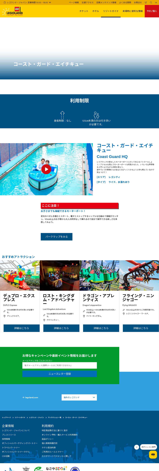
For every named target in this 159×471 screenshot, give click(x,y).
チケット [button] (83, 11)
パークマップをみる (56, 236)
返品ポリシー (48, 439)
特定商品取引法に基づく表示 (55, 430)
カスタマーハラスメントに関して (57, 456)
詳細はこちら (21, 328)
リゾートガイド (20, 417)
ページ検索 (74, 2)
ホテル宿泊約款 (49, 447)
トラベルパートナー (11, 447)
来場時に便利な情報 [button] (133, 11)
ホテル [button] (95, 11)
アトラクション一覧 (54, 417)
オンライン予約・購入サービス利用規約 (60, 434)
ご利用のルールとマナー (53, 452)
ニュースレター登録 (60, 373)
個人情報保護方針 (50, 443)
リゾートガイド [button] (111, 11)
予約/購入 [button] (152, 11)
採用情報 (6, 439)
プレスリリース (9, 434)
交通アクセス (88, 2)
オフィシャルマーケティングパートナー (20, 443)
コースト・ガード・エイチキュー (76, 417)
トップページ (6, 417)
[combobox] (79, 397)
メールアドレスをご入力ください (37, 360)
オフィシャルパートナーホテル (16, 452)
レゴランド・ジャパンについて (16, 430)
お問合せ (138, 2)
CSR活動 (6, 456)
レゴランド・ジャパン (36, 417)
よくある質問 (125, 2)
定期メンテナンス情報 (106, 2)
